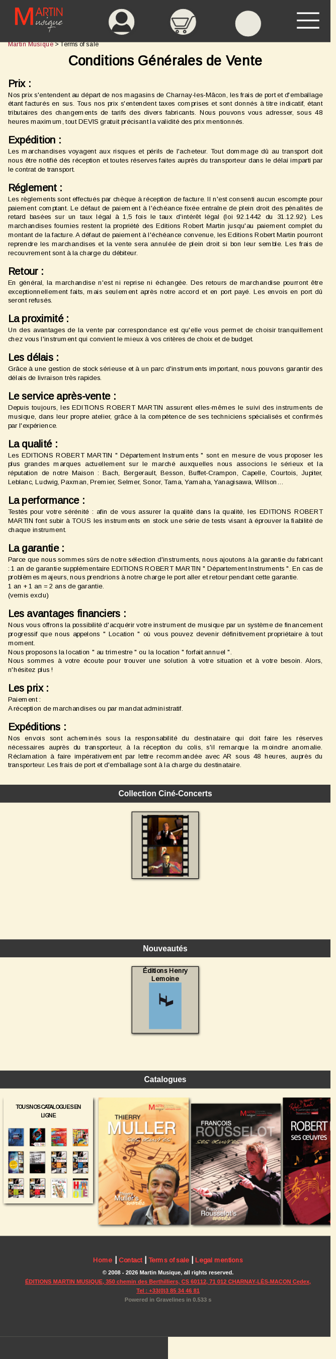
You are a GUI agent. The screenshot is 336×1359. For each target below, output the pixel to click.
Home (102, 1260)
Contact (130, 1260)
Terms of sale (168, 1260)
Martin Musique (30, 44)
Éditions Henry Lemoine (165, 998)
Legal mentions (219, 1260)
